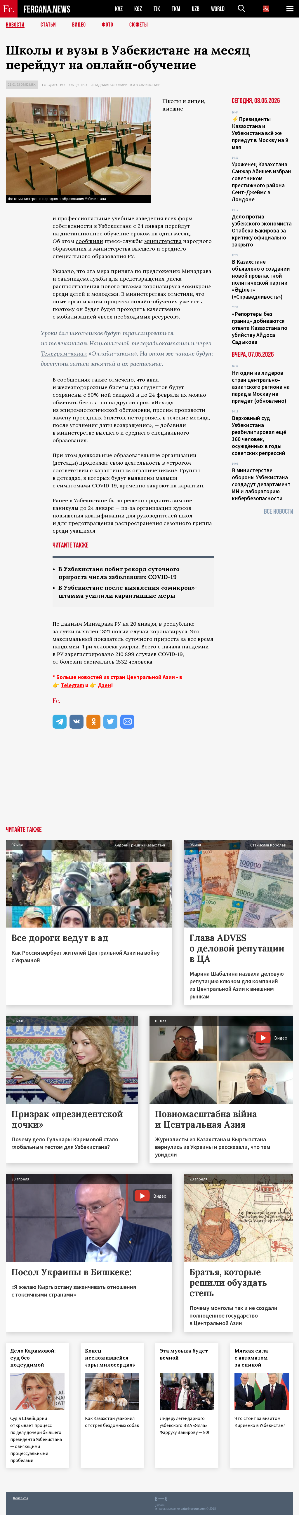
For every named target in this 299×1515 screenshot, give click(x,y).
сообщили (89, 241)
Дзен (104, 685)
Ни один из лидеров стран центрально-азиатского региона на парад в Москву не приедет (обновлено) (261, 386)
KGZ (138, 9)
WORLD (218, 9)
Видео (79, 25)
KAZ (119, 9)
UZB (195, 9)
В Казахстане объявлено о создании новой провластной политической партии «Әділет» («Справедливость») (261, 279)
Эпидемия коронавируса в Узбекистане (125, 85)
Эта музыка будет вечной (184, 1354)
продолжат (93, 462)
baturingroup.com (193, 1508)
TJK (157, 9)
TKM (176, 9)
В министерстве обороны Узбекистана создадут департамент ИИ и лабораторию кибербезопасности (261, 484)
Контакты (20, 1498)
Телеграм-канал (64, 353)
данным (71, 623)
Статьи (48, 25)
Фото (107, 25)
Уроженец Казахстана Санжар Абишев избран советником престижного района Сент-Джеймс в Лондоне (261, 182)
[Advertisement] (149, 782)
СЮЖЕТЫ (138, 25)
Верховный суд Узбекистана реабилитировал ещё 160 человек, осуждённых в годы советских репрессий (259, 435)
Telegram (72, 685)
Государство (53, 85)
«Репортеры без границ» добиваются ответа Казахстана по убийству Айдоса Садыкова (259, 327)
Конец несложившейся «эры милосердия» (110, 1358)
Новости (15, 25)
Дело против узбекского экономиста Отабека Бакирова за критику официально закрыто (262, 230)
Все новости (278, 511)
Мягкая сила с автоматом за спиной (251, 1358)
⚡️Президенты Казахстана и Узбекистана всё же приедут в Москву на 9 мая (260, 133)
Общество (78, 85)
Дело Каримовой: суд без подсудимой (32, 1358)
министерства (163, 241)
